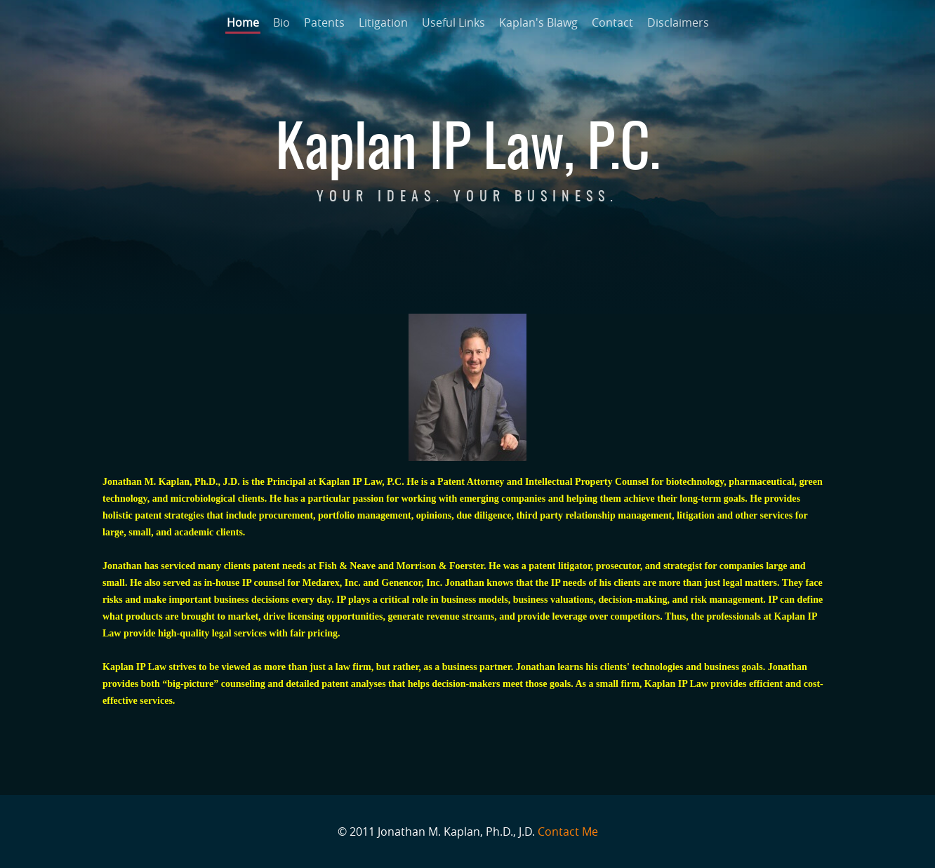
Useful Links (453, 22)
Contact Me (568, 831)
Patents (324, 22)
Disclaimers (678, 22)
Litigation (383, 22)
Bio (281, 22)
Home (243, 22)
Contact (612, 22)
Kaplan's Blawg (538, 22)
